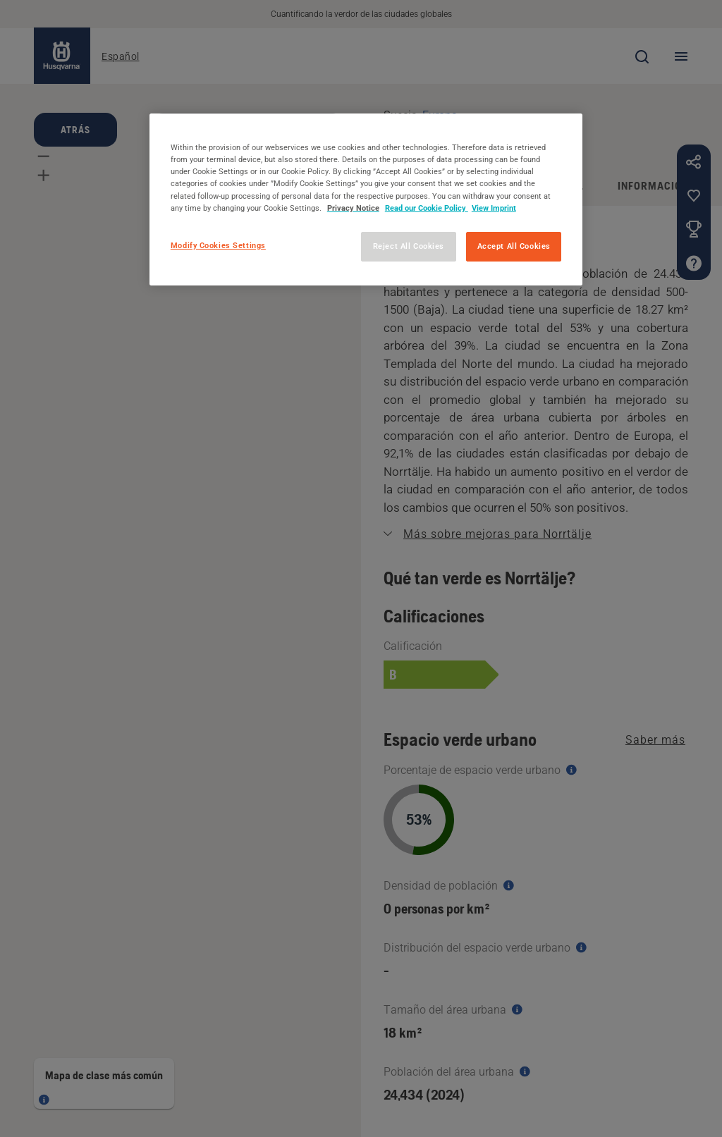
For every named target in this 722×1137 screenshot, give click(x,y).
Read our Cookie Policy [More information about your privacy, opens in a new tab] (426, 208)
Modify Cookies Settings (218, 245)
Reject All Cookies (408, 246)
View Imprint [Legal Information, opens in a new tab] (494, 208)
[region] (365, 199)
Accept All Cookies (514, 246)
